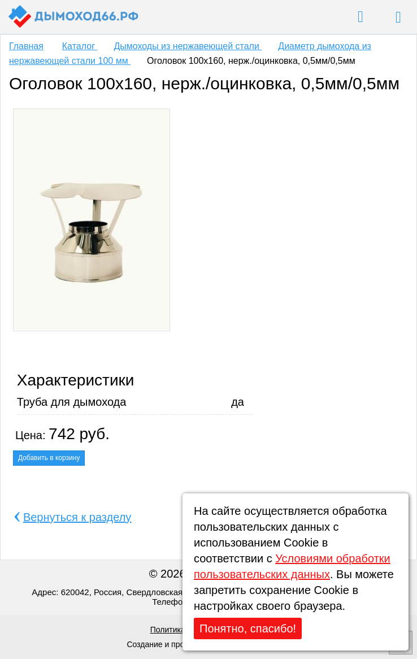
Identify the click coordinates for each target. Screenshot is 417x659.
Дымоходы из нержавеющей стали (188, 46)
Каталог (80, 46)
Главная (26, 46)
